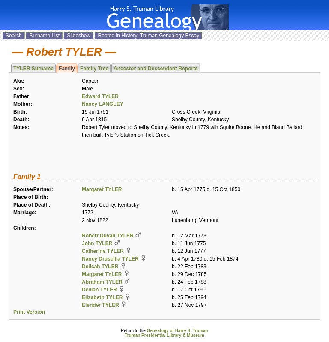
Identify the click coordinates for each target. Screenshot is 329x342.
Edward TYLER (100, 96)
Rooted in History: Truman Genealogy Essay (148, 36)
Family (67, 69)
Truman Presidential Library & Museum (164, 335)
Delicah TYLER (100, 267)
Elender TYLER (100, 305)
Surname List (44, 36)
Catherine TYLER (103, 251)
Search (14, 36)
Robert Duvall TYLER (108, 236)
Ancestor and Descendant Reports (156, 69)
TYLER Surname (33, 69)
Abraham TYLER (102, 282)
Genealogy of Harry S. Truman (177, 330)
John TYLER (97, 243)
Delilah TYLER (99, 290)
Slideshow (78, 36)
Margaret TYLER (102, 189)
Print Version (29, 312)
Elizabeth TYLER (102, 297)
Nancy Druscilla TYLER (110, 259)
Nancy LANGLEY (102, 104)
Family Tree (94, 69)
